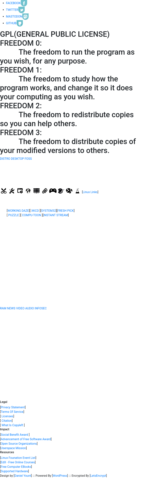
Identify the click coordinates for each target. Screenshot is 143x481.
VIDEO (20, 308)
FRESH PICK (66, 210)
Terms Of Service (12, 412)
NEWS (11, 308)
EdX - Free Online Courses (18, 462)
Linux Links (90, 192)
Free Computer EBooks (16, 467)
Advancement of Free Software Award (26, 439)
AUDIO (29, 308)
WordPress (60, 475)
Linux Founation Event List (18, 458)
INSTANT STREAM (56, 215)
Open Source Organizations (19, 443)
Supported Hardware (14, 471)
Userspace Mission (13, 448)
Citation (6, 420)
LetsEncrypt (98, 475)
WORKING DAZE (18, 210)
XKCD (35, 210)
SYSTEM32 (48, 210)
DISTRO (5, 158)
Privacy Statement (13, 407)
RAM (3, 308)
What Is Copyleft (12, 425)
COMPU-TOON (31, 215)
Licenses (7, 416)
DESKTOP (17, 158)
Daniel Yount (23, 475)
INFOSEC (41, 308)
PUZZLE (13, 215)
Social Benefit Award (15, 434)
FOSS (28, 158)
